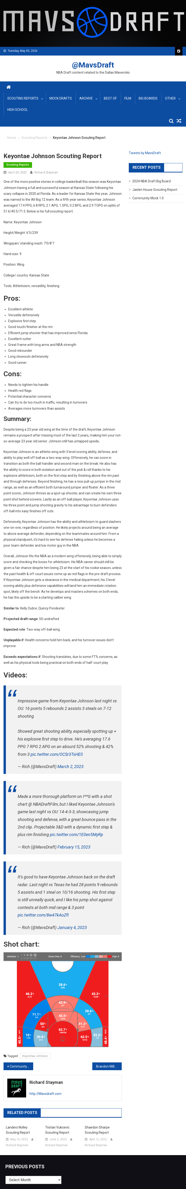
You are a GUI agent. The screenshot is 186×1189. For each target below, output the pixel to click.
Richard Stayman (46, 172)
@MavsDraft (93, 64)
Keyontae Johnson (35, 1056)
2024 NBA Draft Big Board (151, 181)
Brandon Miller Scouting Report (109, 1066)
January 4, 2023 (72, 927)
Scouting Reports (22, 98)
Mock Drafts (60, 98)
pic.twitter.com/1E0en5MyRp (76, 834)
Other (170, 98)
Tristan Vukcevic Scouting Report (57, 1129)
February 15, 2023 (73, 847)
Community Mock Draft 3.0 (21, 1066)
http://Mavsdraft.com (45, 1094)
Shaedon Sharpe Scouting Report (97, 1129)
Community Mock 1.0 (148, 198)
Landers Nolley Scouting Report (18, 1129)
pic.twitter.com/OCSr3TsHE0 (57, 754)
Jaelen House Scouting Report (154, 190)
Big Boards (148, 98)
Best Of (110, 98)
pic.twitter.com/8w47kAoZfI (43, 915)
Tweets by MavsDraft (145, 153)
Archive (86, 98)
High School (17, 110)
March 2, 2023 (70, 766)
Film (127, 98)
